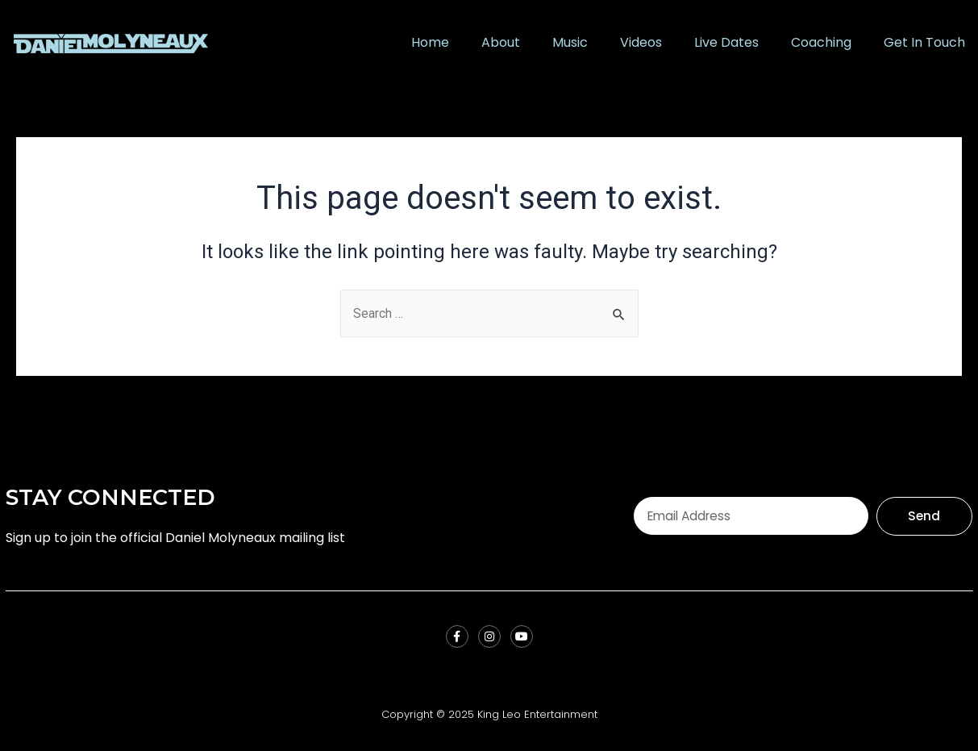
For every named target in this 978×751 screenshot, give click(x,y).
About (500, 42)
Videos (641, 42)
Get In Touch (924, 42)
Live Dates (726, 42)
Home (430, 42)
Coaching (821, 42)
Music (570, 42)
